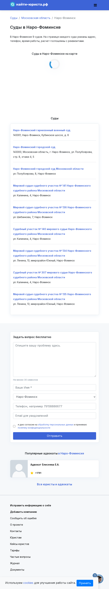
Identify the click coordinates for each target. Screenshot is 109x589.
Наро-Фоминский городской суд (34, 147)
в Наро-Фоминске (71, 453)
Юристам (15, 537)
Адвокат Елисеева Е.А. (45, 464)
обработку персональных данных (56, 424)
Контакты (16, 531)
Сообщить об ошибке (23, 518)
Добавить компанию (23, 511)
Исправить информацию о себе (30, 505)
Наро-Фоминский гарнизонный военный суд (41, 130)
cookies (28, 582)
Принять (85, 583)
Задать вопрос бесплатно (32, 337)
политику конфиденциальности (34, 427)
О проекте (16, 524)
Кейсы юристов (19, 543)
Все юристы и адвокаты (54, 484)
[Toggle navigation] (95, 5)
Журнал (15, 563)
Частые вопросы (20, 556)
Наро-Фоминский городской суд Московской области (48, 168)
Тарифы (14, 550)
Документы (17, 569)
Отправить (54, 436)
